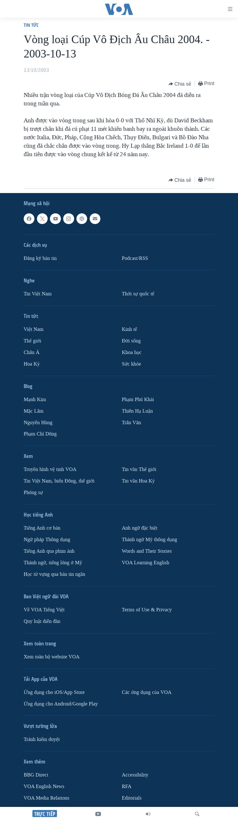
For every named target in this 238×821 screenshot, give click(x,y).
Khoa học (132, 352)
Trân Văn (131, 422)
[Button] (180, 84)
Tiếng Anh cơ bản (42, 528)
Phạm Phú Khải (138, 399)
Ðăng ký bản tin (40, 258)
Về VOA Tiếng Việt (44, 610)
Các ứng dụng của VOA (146, 692)
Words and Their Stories (147, 551)
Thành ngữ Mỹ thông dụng (149, 540)
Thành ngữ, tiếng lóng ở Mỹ (53, 562)
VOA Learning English (145, 562)
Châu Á (31, 352)
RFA (126, 786)
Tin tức (31, 25)
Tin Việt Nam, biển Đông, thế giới (59, 481)
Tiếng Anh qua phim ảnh (49, 551)
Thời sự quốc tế (138, 294)
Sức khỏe (131, 364)
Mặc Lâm (33, 411)
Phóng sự (33, 493)
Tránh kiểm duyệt (42, 739)
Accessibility (135, 775)
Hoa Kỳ (32, 364)
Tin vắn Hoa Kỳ (138, 481)
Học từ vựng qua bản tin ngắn (54, 574)
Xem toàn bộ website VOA (52, 657)
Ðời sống (131, 341)
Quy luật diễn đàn (42, 621)
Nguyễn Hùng (38, 422)
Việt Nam (33, 329)
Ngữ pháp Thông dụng (47, 540)
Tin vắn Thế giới (139, 469)
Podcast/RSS (135, 258)
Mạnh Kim (35, 399)
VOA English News (44, 786)
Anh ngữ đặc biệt (139, 528)
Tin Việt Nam (38, 294)
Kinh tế (129, 329)
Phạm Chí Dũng (40, 434)
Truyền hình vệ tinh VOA (50, 469)
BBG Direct (36, 775)
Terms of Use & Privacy (147, 610)
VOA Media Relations (46, 798)
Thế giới (32, 341)
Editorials (132, 798)
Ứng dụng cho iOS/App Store (54, 692)
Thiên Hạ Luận (137, 411)
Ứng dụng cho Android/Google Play (61, 704)
